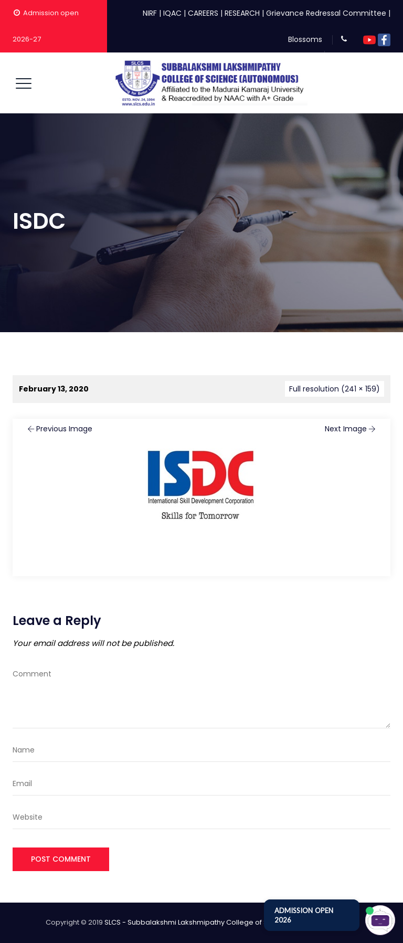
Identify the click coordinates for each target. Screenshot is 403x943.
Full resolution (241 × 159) (334, 389)
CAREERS (203, 13)
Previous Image (59, 428)
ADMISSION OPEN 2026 (303, 915)
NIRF (150, 13)
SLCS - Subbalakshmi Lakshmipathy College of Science (197, 922)
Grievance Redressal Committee (326, 13)
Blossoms (305, 39)
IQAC (172, 13)
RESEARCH (242, 13)
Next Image (351, 428)
